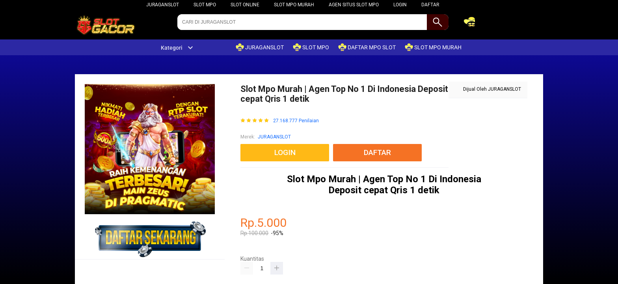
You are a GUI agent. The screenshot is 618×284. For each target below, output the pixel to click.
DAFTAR (430, 4)
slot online (245, 4)
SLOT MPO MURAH (294, 4)
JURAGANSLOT (162, 4)
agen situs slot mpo (354, 4)
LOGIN (400, 4)
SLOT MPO (205, 4)
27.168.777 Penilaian (296, 120)
